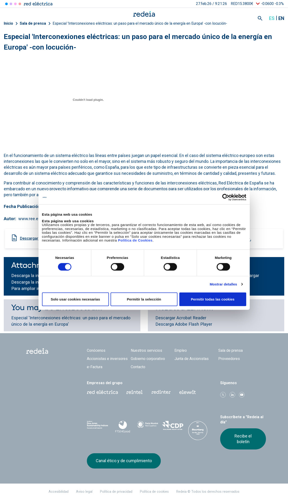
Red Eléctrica (102, 392)
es (272, 18)
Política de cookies (154, 492)
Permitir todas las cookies (212, 299)
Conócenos (96, 350)
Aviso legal (84, 492)
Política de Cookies (135, 240)
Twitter (223, 395)
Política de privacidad (116, 492)
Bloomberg (197, 430)
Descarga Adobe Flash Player (183, 324)
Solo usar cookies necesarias (75, 299)
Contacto (138, 367)
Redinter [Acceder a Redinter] (11, 4)
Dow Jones (97, 426)
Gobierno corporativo (148, 358)
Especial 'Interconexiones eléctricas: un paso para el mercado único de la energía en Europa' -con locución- (140, 23)
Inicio (8, 23)
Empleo (180, 350)
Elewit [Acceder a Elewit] (20, 4)
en (281, 18)
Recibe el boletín (243, 439)
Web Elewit (187, 392)
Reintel (134, 392)
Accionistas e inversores (107, 358)
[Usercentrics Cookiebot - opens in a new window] (225, 197)
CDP (172, 426)
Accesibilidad (59, 492)
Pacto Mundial (147, 426)
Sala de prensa (33, 23)
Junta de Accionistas (191, 358)
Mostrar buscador (260, 18)
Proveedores (229, 358)
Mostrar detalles (223, 284)
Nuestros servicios (146, 350)
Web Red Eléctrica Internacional (161, 392)
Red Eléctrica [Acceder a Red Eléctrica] (6, 4)
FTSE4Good (122, 427)
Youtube (242, 395)
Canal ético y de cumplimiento (124, 460)
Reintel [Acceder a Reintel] (15, 4)
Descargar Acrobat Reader (180, 317)
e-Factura (94, 367)
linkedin (232, 395)
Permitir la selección (144, 299)
